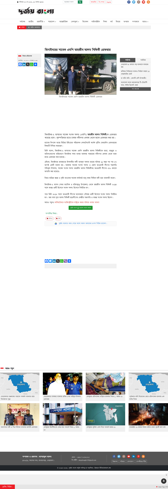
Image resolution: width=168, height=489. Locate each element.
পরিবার (122, 461)
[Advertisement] (112, 11)
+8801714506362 (83, 457)
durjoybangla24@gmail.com (87, 460)
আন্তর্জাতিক (63, 21)
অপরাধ (126, 21)
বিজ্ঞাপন (115, 461)
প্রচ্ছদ (22, 27)
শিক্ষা (105, 21)
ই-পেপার (101, 2)
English (109, 2)
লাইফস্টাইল (96, 21)
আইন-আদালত (34, 27)
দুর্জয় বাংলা (72, 468)
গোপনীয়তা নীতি (141, 461)
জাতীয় (31, 21)
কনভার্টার (93, 2)
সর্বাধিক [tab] (143, 60)
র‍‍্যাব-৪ (49, 218)
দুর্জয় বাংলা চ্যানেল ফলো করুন (80, 208)
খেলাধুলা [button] (75, 21)
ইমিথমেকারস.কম (105, 468)
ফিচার (118, 21)
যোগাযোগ (130, 461)
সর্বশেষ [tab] (127, 60)
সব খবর (135, 89)
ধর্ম (111, 21)
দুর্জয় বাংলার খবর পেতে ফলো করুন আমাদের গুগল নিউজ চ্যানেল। (83, 223)
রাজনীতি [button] (41, 21)
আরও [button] (145, 21)
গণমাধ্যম (135, 21)
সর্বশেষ (22, 21)
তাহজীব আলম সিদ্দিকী (97, 134)
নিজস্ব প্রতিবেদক (27, 56)
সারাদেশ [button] (52, 21)
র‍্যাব (58, 218)
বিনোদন (85, 21)
